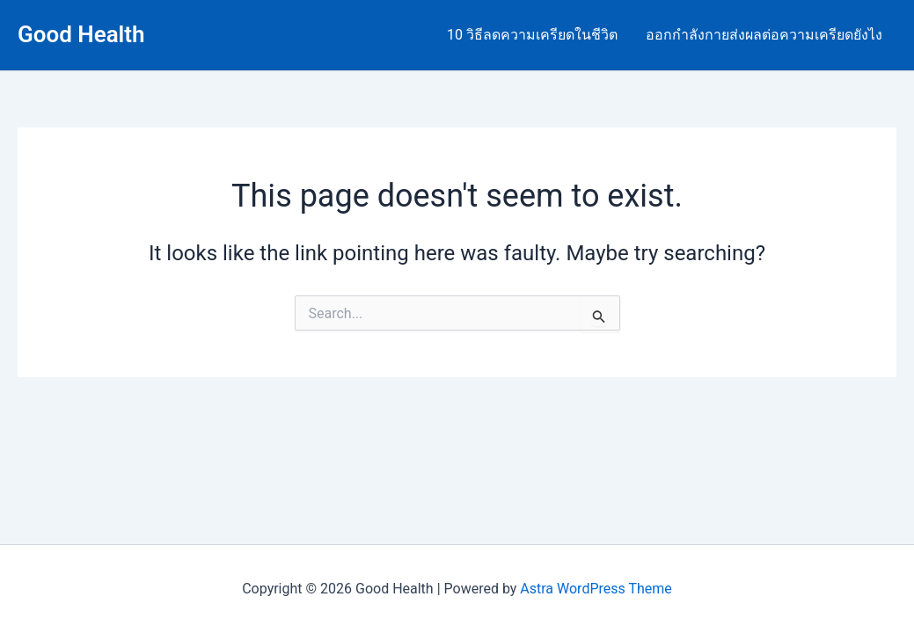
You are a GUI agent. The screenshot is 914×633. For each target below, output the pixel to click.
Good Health (81, 34)
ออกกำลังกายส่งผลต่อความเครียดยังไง (764, 34)
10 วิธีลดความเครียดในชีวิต (532, 34)
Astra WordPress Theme (595, 588)
